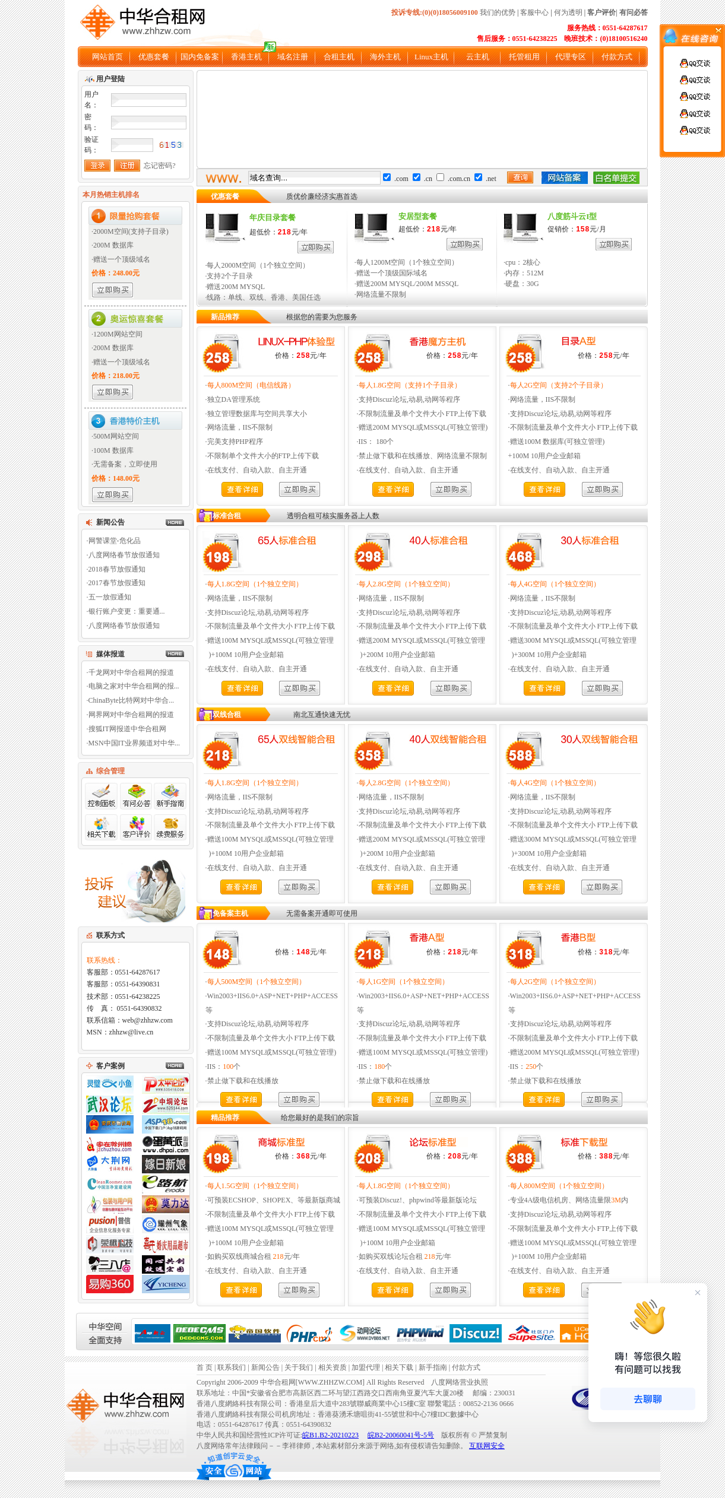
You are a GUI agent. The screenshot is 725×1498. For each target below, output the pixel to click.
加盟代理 (367, 1367)
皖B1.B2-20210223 (330, 1435)
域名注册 (292, 56)
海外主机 (385, 56)
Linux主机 (431, 56)
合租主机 (339, 56)
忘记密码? (159, 165)
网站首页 (107, 56)
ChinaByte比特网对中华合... (131, 700)
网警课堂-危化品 (114, 541)
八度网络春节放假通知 (124, 555)
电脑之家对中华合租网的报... (133, 686)
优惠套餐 (153, 56)
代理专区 (570, 56)
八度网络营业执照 (459, 1382)
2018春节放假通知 (116, 569)
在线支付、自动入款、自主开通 (257, 470)
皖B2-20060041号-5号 (401, 1435)
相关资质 (332, 1367)
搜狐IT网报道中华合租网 (127, 729)
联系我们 (231, 1367)
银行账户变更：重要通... (126, 611)
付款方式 (616, 56)
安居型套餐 (417, 216)
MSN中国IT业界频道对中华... (134, 743)
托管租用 (524, 56)
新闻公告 (265, 1367)
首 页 (205, 1367)
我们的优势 (497, 12)
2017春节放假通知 (116, 583)
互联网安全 (487, 1446)
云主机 (477, 56)
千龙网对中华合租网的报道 (131, 672)
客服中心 (534, 12)
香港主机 (246, 56)
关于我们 (298, 1367)
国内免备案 (200, 56)
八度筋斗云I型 (572, 216)
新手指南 (433, 1367)
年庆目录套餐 (272, 217)
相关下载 (399, 1367)
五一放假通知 (109, 597)
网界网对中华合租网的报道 (131, 714)
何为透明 (568, 12)
